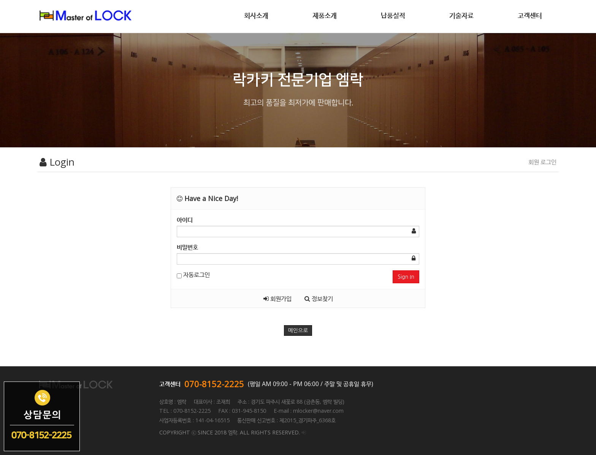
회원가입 (277, 298)
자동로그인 (193, 274)
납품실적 (393, 15)
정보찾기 (318, 298)
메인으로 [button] (298, 330)
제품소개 (324, 15)
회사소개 (256, 15)
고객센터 (530, 15)
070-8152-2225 (214, 384)
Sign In (406, 276)
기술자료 (461, 15)
